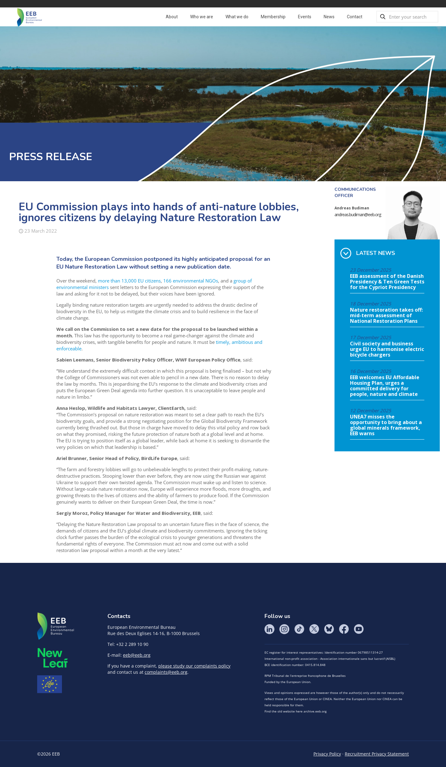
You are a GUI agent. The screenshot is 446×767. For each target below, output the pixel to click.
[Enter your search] (407, 17)
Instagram (284, 629)
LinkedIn (269, 629)
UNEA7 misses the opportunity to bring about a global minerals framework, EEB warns (386, 425)
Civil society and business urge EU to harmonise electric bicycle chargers (387, 349)
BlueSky (329, 629)
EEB (55, 626)
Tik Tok (299, 629)
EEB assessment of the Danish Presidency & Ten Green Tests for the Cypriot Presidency (387, 282)
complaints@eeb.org (166, 672)
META (52, 658)
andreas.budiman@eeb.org (357, 214)
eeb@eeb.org (137, 655)
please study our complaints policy (194, 666)
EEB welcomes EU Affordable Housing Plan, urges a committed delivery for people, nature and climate (384, 386)
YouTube (359, 629)
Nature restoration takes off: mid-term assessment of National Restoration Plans (386, 315)
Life (49, 684)
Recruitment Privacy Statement (377, 754)
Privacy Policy (327, 754)
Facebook (344, 629)
